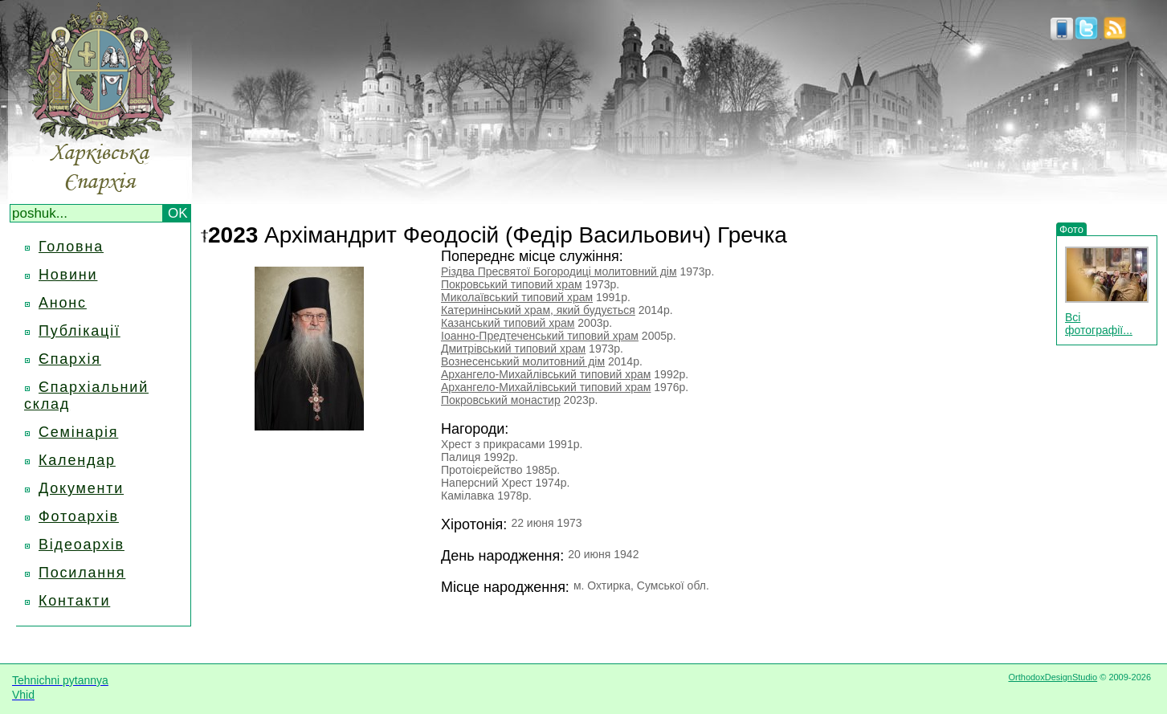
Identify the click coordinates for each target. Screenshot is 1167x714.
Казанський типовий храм (507, 322)
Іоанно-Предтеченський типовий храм (540, 335)
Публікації (79, 331)
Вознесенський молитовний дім (523, 361)
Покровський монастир (501, 400)
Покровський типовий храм (511, 284)
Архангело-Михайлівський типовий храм (546, 374)
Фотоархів (79, 516)
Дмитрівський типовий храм (513, 348)
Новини (68, 275)
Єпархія (70, 359)
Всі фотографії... (1098, 324)
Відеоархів (81, 545)
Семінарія (78, 432)
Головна (71, 247)
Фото (1071, 229)
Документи (81, 488)
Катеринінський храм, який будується (538, 310)
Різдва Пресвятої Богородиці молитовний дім (559, 271)
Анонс (63, 303)
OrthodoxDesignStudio (1052, 677)
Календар (77, 460)
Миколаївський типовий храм (517, 297)
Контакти (74, 601)
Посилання (82, 573)
